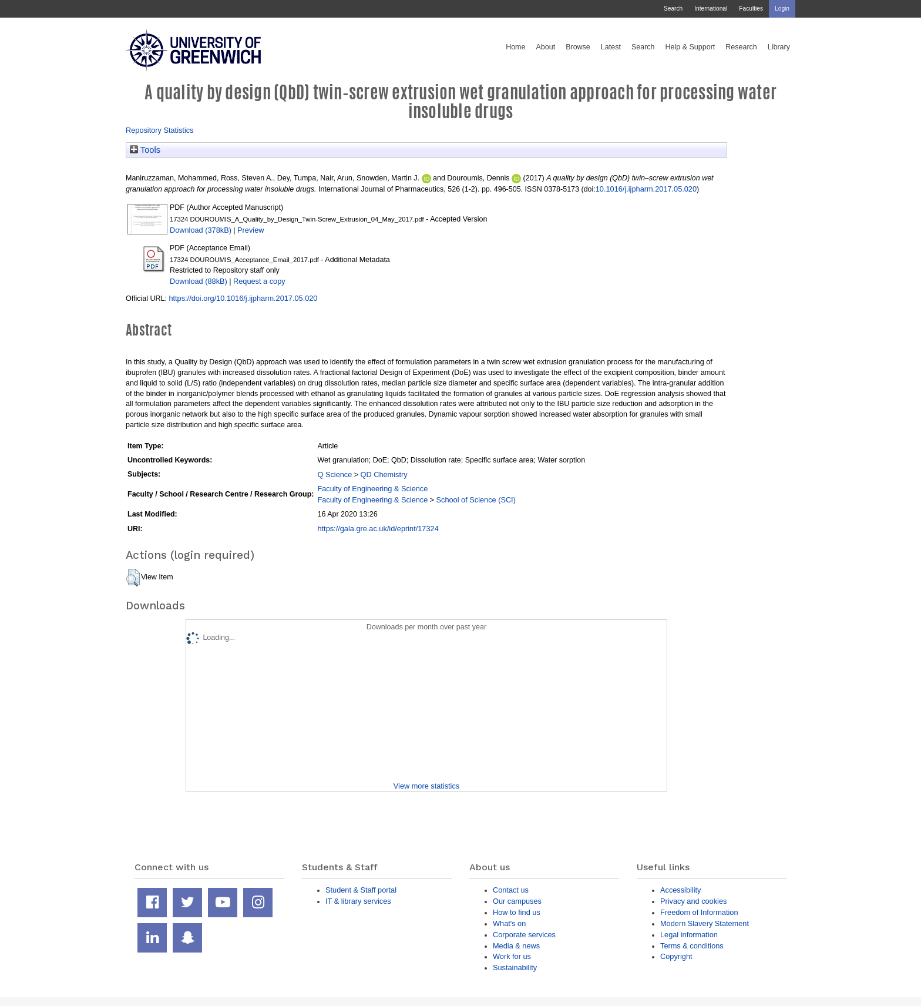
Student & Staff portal (360, 890)
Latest (611, 47)
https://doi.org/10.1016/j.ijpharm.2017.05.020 (243, 298)
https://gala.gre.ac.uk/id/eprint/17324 (377, 528)
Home (515, 47)
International (710, 8)
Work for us (512, 956)
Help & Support (690, 47)
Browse (578, 47)
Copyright (676, 956)
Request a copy (259, 281)
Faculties (751, 8)
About (545, 47)
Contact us (511, 890)
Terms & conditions (692, 945)
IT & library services (358, 901)
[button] (133, 577)
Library (779, 47)
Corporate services (524, 934)
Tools (145, 150)
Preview (250, 230)
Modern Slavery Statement (704, 923)
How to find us (516, 912)
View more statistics (426, 786)
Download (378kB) (200, 230)
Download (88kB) (198, 281)
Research (741, 47)
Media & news (516, 945)
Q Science (334, 474)
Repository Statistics (160, 130)
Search (673, 8)
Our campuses (517, 901)
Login (782, 8)
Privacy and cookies (693, 901)
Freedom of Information (699, 912)
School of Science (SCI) (476, 499)
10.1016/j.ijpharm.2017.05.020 (646, 189)
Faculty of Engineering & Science (372, 488)
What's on (509, 923)
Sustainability (515, 967)
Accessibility (680, 890)
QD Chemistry (384, 474)
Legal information (689, 934)
